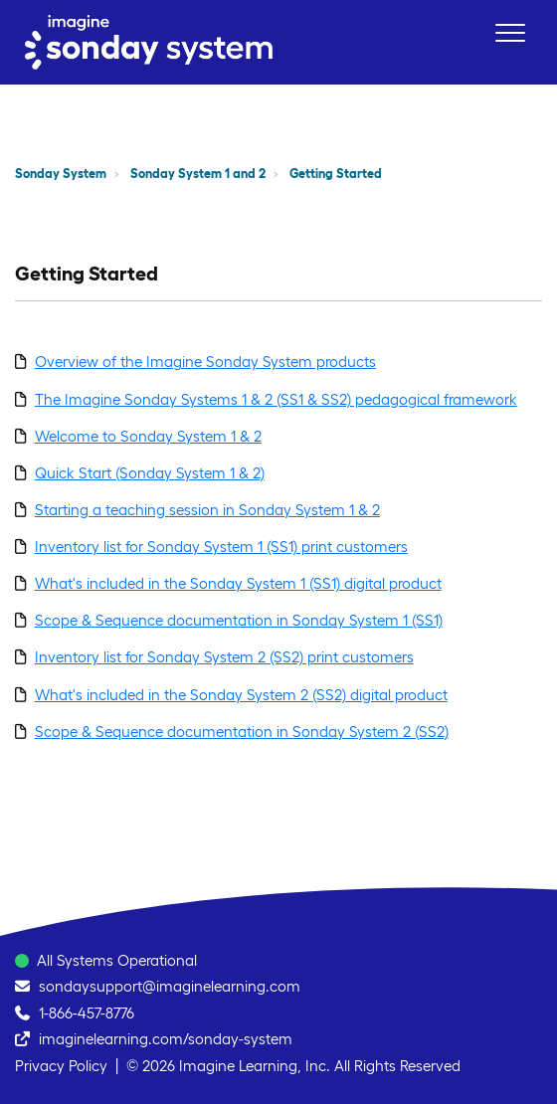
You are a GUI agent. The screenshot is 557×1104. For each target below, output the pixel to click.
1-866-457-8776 (86, 1013)
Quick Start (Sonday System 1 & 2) (150, 472)
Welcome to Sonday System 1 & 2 (148, 436)
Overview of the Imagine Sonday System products (205, 361)
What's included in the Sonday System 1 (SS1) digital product (238, 583)
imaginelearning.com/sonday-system (165, 1038)
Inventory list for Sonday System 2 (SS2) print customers (224, 656)
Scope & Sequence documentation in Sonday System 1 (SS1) (239, 620)
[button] (509, 32)
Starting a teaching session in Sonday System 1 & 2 (207, 509)
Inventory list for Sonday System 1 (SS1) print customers (221, 546)
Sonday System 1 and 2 (198, 173)
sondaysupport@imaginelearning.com (169, 986)
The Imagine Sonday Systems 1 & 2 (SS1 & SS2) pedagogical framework (276, 399)
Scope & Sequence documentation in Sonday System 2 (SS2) (242, 731)
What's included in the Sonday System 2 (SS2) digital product (241, 694)
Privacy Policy (61, 1065)
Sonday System (60, 173)
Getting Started (335, 173)
